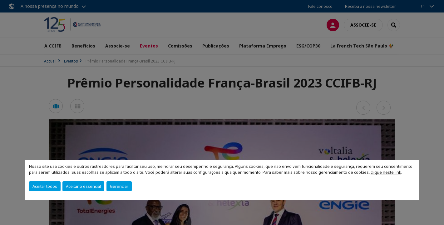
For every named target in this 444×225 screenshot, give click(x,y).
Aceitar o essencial (83, 186)
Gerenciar (119, 186)
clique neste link (386, 172)
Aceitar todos (44, 186)
